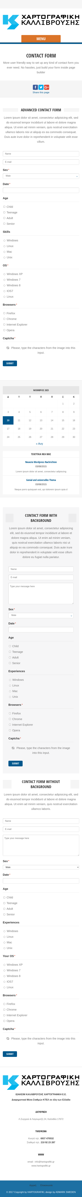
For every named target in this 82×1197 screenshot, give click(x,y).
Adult (8, 218)
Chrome (10, 318)
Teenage (10, 212)
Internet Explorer (15, 324)
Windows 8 (12, 285)
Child (8, 206)
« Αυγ (39, 443)
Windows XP (13, 274)
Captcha (8, 338)
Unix (8, 257)
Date (6, 184)
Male (8, 176)
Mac (8, 251)
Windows (11, 240)
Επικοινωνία (46, 1185)
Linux (8, 246)
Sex (5, 169)
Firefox (9, 313)
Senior (9, 223)
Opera (8, 330)
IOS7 (8, 291)
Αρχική (32, 1185)
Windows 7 (12, 279)
